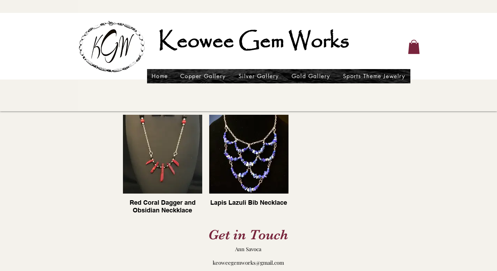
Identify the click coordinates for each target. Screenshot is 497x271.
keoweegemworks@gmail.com (248, 262)
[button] (414, 47)
